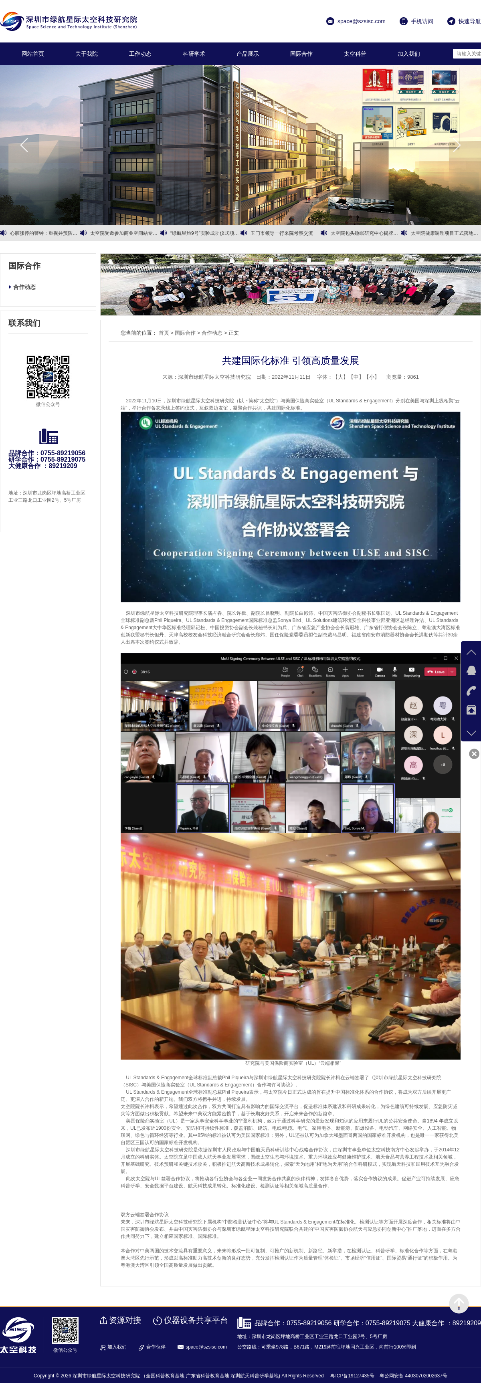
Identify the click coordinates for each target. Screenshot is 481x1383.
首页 (164, 333)
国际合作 (301, 53)
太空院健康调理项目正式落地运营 (446, 233)
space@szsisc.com (206, 1347)
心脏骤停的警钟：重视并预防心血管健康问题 (45, 233)
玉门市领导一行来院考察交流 (282, 233)
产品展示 (247, 53)
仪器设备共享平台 (196, 1320)
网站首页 (33, 53)
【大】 (340, 377)
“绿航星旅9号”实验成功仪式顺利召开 (205, 233)
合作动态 (24, 287)
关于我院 (86, 53)
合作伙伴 (156, 1347)
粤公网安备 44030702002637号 (413, 1376)
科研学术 (194, 53)
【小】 (372, 377)
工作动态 (140, 53)
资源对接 (125, 1320)
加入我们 (409, 53)
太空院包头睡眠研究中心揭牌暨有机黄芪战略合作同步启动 (366, 233)
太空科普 (355, 53)
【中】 (356, 377)
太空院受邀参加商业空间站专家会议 (125, 233)
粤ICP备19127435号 (352, 1376)
